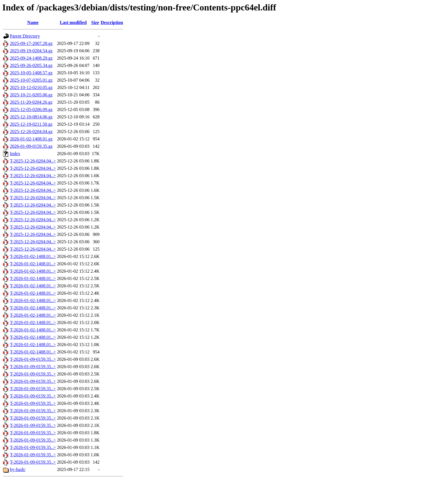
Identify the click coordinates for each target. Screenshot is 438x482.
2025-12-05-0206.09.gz (31, 109)
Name (32, 22)
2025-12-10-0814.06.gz (31, 116)
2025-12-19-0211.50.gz (31, 124)
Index (15, 153)
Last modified (73, 22)
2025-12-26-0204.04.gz (31, 131)
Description (112, 22)
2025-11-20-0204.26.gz (31, 102)
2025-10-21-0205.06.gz (31, 94)
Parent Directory (25, 36)
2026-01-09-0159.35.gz (31, 146)
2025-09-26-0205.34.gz (31, 65)
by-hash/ (17, 469)
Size (95, 22)
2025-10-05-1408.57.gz (31, 72)
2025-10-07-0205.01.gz (31, 80)
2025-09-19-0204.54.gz (31, 50)
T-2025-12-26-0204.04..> (33, 161)
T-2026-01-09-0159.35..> (33, 359)
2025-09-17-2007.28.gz (31, 43)
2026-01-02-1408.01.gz (31, 138)
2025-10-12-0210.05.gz (31, 87)
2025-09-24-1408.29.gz (31, 58)
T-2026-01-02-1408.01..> (33, 256)
